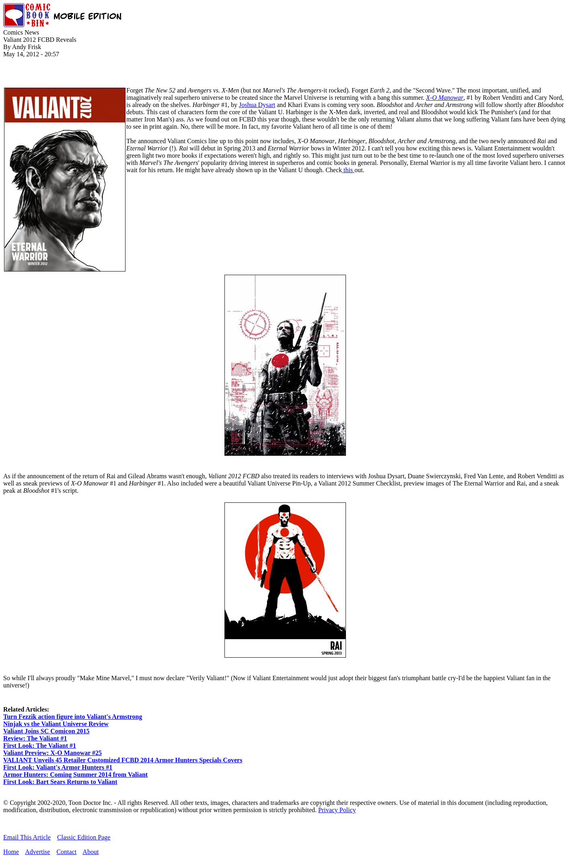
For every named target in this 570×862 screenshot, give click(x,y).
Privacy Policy (337, 809)
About (90, 851)
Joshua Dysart (257, 104)
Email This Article (27, 837)
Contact (66, 851)
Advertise (37, 851)
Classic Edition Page (83, 837)
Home (11, 851)
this (348, 170)
